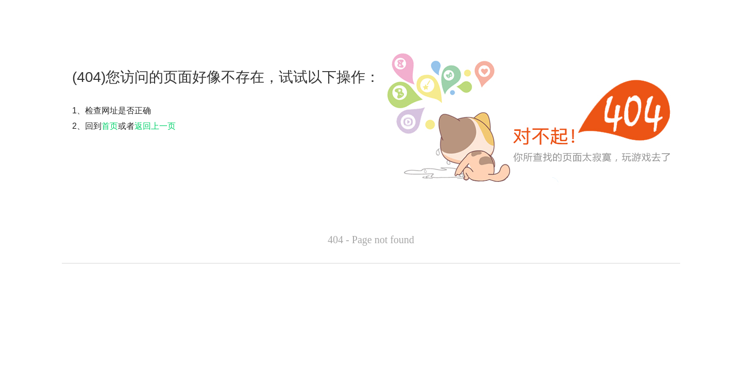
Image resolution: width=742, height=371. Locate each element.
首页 (110, 126)
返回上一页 (155, 126)
